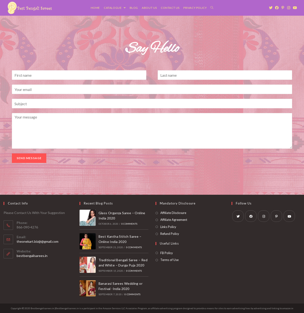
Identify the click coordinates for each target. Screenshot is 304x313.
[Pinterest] (276, 216)
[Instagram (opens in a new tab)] (290, 7)
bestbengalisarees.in (32, 256)
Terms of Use (169, 260)
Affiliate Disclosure (173, 213)
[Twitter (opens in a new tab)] (272, 7)
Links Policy (168, 227)
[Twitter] (238, 216)
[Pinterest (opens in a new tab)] (284, 7)
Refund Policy (169, 234)
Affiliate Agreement (173, 220)
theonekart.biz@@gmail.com (37, 241)
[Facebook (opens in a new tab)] (278, 7)
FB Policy (166, 253)
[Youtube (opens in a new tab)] (296, 7)
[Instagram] (263, 216)
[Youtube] (289, 216)
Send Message (29, 158)
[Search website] (212, 8)
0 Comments (129, 223)
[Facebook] (250, 216)
